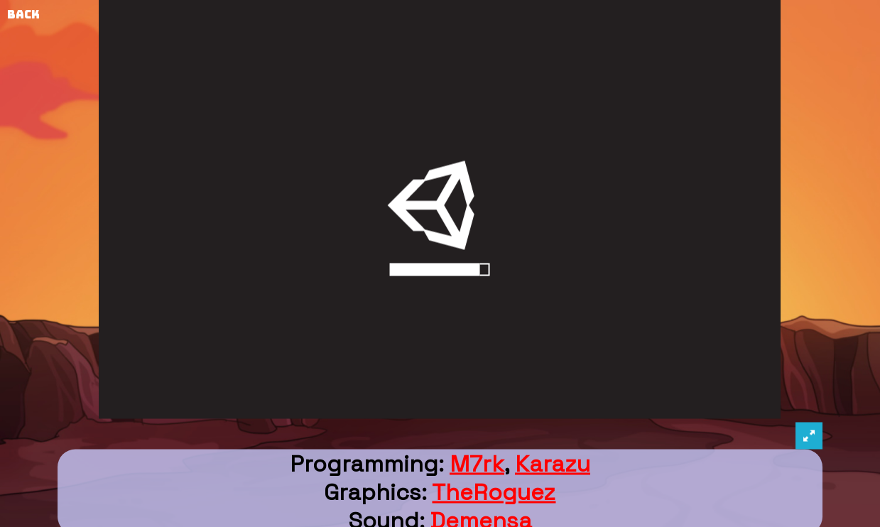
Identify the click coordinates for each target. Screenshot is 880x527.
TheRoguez (493, 492)
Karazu (552, 464)
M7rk (477, 464)
